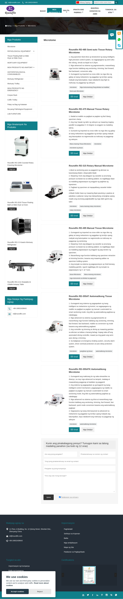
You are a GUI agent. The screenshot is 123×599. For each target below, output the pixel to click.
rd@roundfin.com (14, 2)
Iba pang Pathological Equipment (19, 109)
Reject (40, 591)
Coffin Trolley (12, 100)
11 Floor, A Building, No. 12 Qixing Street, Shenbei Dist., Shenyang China (30, 530)
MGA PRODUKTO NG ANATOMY (20, 67)
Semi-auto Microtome (76, 91)
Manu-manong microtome (92, 274)
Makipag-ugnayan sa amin (95, 11)
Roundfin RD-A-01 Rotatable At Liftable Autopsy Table (19, 283)
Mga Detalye (88, 97)
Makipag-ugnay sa (15, 523)
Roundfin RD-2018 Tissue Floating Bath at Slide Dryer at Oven (20, 204)
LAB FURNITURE (14, 114)
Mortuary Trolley (13, 84)
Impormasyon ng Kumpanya (19, 566)
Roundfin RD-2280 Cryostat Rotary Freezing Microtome (20, 164)
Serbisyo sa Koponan (72, 534)
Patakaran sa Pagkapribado (74, 552)
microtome (73, 87)
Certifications (68, 560)
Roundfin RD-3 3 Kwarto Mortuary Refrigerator (20, 243)
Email (74, 96)
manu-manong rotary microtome (90, 206)
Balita (66, 11)
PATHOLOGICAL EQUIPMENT (19, 51)
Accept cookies (17, 591)
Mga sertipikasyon (70, 543)
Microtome (11, 47)
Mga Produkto (54, 11)
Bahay (43, 11)
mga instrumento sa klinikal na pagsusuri (83, 278)
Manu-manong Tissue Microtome (80, 144)
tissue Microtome (75, 274)
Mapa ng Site (69, 547)
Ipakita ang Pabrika (78, 11)
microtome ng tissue (76, 148)
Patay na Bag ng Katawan (17, 105)
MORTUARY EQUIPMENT (17, 63)
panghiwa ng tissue (86, 351)
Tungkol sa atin (110, 11)
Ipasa (48, 497)
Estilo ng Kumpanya (16, 571)
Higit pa (12, 169)
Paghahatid (68, 529)
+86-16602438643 (31, 2)
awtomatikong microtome (104, 351)
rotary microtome (75, 210)
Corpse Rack (12, 95)
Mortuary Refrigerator (15, 79)
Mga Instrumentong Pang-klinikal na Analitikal (94, 87)
